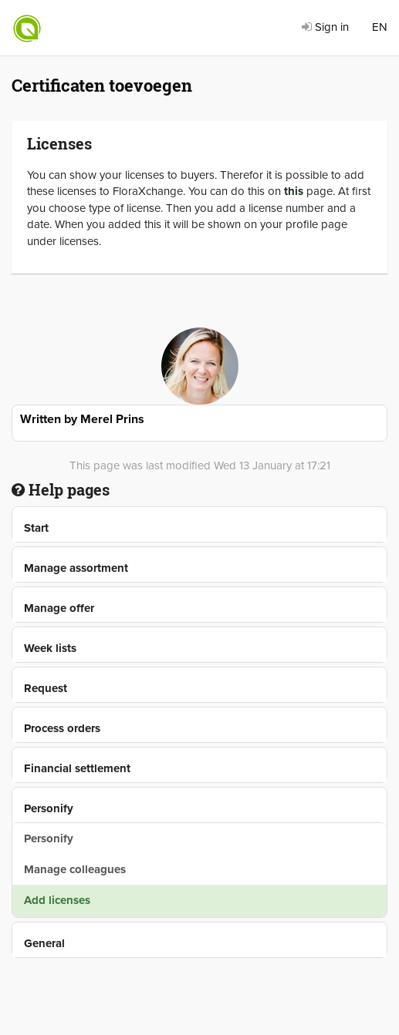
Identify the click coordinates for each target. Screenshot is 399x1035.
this (293, 191)
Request (45, 688)
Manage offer (59, 608)
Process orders (62, 728)
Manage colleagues (75, 869)
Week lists (50, 648)
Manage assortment (76, 568)
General (44, 943)
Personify (48, 808)
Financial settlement (77, 768)
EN (379, 27)
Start (36, 528)
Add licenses (57, 900)
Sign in (325, 27)
